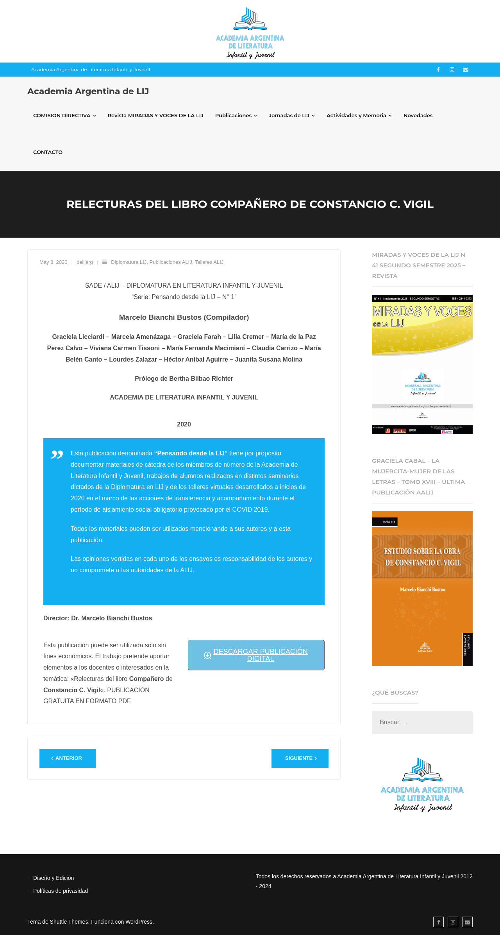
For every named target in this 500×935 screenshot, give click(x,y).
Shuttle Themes (69, 922)
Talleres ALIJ (209, 262)
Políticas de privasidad (60, 891)
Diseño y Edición (53, 878)
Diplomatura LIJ (128, 262)
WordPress (138, 922)
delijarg (85, 262)
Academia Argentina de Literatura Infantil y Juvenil (90, 69)
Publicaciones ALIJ (171, 262)
